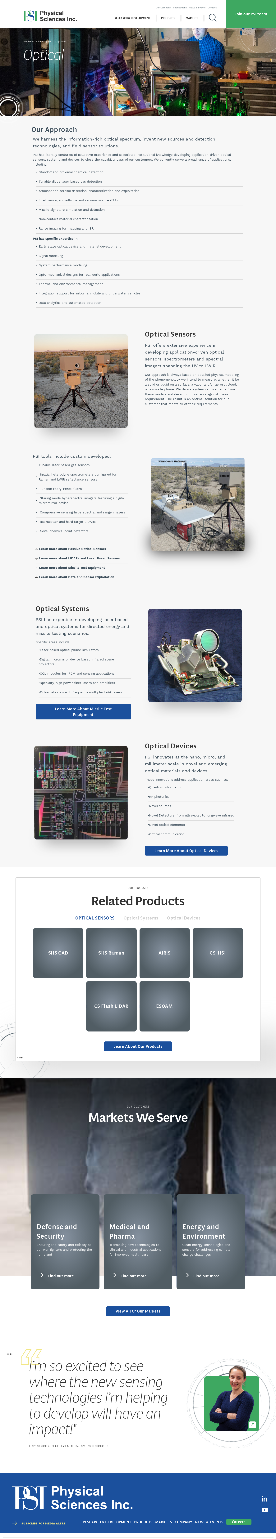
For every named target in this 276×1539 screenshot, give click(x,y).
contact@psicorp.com (141, 1528)
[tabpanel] (138, 1402)
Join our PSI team (251, 11)
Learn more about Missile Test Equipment (72, 568)
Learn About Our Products (138, 1043)
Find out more (58, 1265)
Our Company (166, 4)
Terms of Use (223, 1528)
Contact (215, 4)
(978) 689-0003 (115, 1528)
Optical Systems (141, 915)
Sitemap (268, 1528)
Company (195, 1506)
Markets (195, 15)
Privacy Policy (202, 1528)
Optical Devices (187, 915)
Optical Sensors (92, 915)
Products (172, 15)
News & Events (200, 4)
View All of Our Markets (138, 1309)
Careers (240, 1506)
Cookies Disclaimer (247, 1528)
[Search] (216, 15)
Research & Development (136, 15)
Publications (183, 4)
